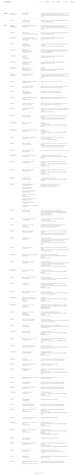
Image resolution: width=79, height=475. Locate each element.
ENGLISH (72, 1)
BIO (52, 1)
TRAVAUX (47, 1)
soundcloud (65, 1)
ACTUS (41, 1)
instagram (58, 1)
